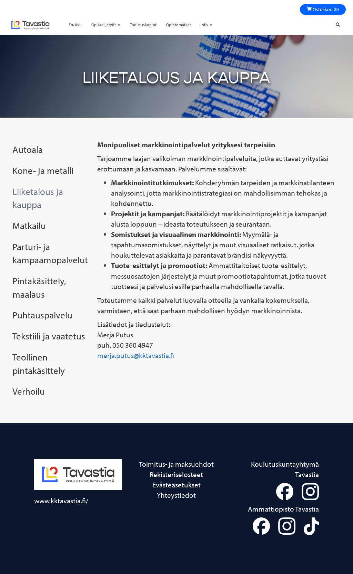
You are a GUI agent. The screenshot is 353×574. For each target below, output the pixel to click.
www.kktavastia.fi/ (61, 500)
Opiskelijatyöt (105, 24)
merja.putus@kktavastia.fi (135, 355)
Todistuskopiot (143, 24)
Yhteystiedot (176, 495)
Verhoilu (28, 391)
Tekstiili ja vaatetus (48, 336)
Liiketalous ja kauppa (37, 198)
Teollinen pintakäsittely (38, 363)
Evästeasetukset (176, 484)
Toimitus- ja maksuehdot (176, 463)
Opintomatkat (178, 24)
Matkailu (29, 225)
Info (206, 24)
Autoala (27, 149)
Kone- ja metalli (42, 170)
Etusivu (75, 24)
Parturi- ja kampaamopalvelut (49, 253)
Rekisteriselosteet (176, 474)
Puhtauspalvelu (42, 315)
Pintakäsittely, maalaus (39, 287)
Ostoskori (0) (323, 9)
